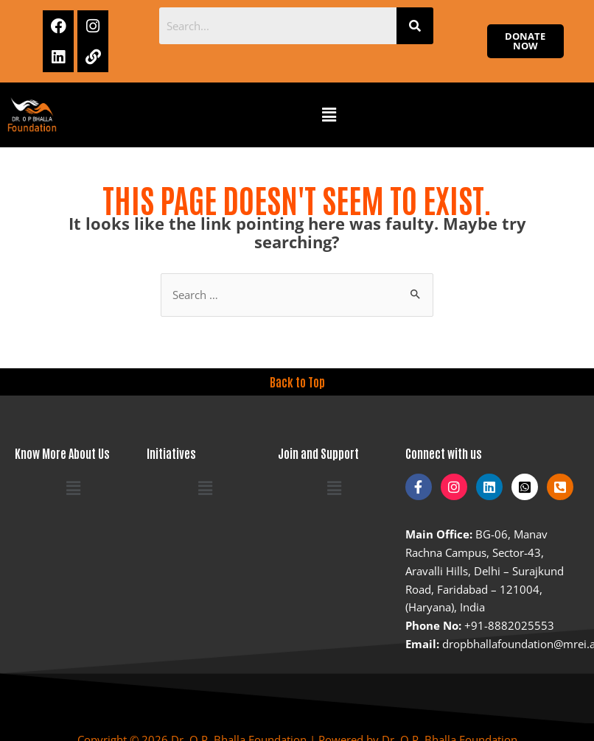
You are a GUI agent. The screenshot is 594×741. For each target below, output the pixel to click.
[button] (329, 115)
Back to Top (297, 381)
